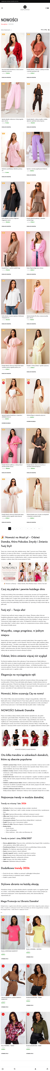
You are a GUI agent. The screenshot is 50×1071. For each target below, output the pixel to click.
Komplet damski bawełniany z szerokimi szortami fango (36, 219)
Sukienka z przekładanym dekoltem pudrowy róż (12, 169)
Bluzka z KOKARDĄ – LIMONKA (33, 949)
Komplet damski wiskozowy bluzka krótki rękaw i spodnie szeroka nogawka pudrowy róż (13, 366)
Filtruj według (45, 30)
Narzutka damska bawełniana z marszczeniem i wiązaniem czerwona (13, 70)
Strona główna (4, 24)
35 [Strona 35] (27, 528)
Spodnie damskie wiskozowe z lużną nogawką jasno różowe (12, 120)
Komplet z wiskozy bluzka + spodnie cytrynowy (38, 365)
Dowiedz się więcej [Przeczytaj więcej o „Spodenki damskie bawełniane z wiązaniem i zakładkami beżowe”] (6, 423)
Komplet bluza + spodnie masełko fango (11, 268)
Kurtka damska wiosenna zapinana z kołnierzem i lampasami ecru (13, 316)
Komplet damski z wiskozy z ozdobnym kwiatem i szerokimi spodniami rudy (38, 70)
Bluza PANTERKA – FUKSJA (7, 1045)
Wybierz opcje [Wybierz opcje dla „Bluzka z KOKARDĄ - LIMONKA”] (30, 957)
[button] (2, 1069)
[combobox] (6, 30)
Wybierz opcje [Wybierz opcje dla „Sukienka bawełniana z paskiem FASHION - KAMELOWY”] (5, 1007)
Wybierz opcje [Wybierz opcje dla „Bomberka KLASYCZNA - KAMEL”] (30, 1005)
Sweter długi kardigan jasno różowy (35, 268)
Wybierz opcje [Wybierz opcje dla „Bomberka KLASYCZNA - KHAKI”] (30, 1053)
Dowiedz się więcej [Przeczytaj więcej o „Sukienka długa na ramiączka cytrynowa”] (31, 421)
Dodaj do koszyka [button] (7, 77)
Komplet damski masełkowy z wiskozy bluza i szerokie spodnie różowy (12, 465)
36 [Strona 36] (31, 528)
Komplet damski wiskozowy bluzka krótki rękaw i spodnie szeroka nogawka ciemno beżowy (13, 515)
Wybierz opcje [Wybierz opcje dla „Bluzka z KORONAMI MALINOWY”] (5, 958)
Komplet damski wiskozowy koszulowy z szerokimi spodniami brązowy (36, 465)
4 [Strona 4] (20, 528)
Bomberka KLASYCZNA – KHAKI (33, 1045)
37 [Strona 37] (34, 528)
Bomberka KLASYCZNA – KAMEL (34, 997)
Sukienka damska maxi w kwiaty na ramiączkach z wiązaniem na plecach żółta (38, 515)
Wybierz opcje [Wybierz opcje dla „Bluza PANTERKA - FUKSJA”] (5, 1053)
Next (39, 528)
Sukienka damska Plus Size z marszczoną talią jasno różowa (37, 316)
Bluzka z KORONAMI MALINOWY (9, 951)
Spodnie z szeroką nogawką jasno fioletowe (37, 168)
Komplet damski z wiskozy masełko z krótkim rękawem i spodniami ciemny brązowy (37, 120)
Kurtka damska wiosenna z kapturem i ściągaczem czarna (10, 219)
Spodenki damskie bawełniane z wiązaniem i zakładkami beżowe (12, 416)
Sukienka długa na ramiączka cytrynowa (36, 415)
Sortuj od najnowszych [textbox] (5, 29)
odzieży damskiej (20, 891)
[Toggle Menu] (2, 8)
